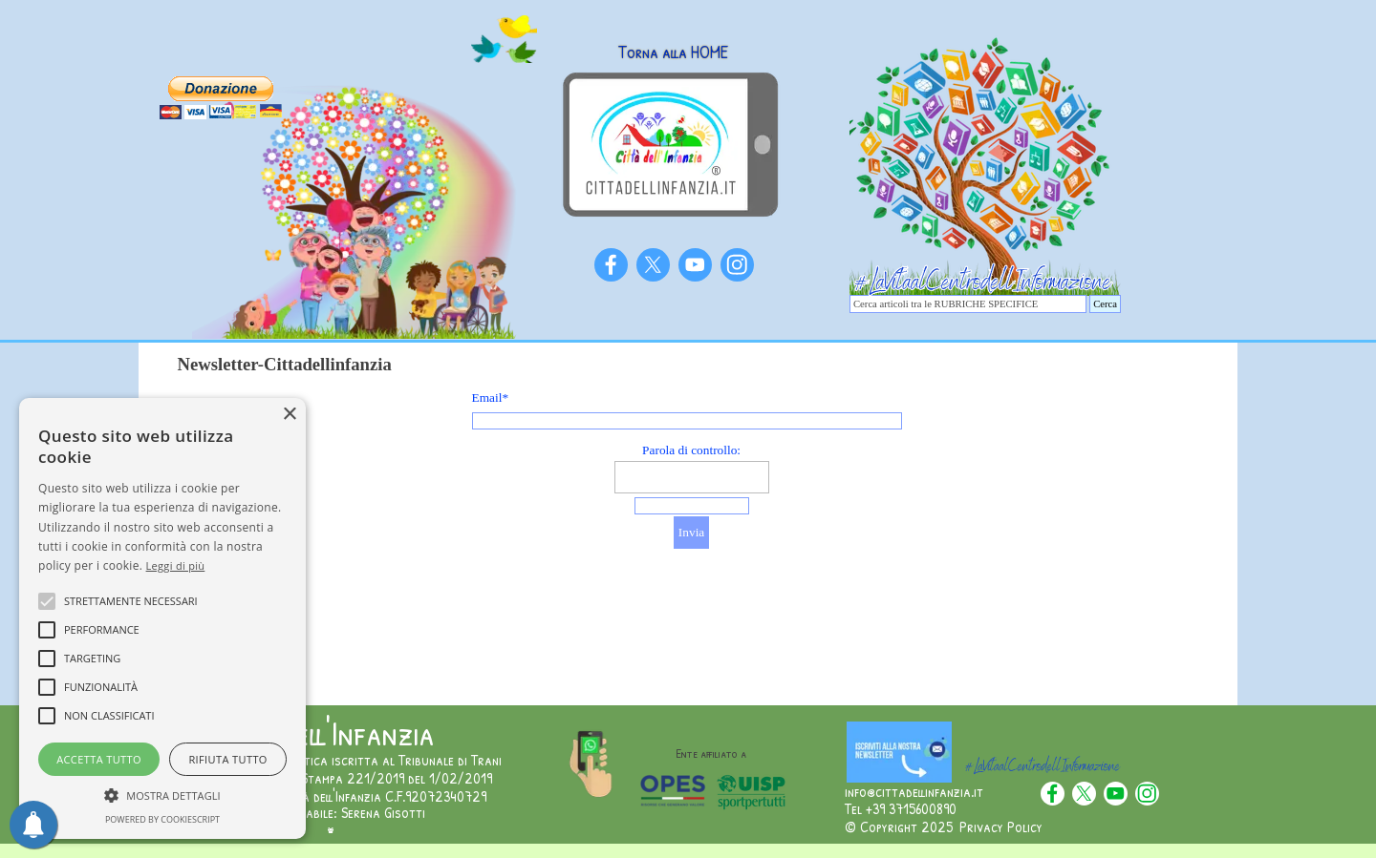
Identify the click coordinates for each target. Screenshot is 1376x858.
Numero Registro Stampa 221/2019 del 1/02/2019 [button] (346, 777)
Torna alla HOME (672, 52)
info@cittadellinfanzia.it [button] (914, 791)
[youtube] (695, 265)
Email (490, 397)
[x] (653, 265)
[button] (162, 793)
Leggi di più (175, 565)
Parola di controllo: (691, 450)
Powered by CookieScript (162, 819)
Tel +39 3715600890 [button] (901, 808)
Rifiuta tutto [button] (227, 759)
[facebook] (611, 265)
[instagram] (737, 265)
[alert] (162, 618)
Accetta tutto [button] (98, 759)
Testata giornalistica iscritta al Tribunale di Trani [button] (351, 759)
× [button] (289, 415)
